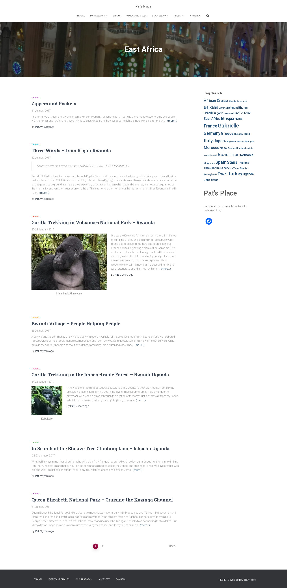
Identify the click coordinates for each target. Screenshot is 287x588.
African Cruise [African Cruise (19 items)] (216, 100)
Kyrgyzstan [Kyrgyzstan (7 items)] (230, 141)
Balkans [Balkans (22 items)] (211, 107)
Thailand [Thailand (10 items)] (243, 162)
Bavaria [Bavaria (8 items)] (223, 107)
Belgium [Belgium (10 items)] (232, 107)
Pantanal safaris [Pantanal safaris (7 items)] (245, 148)
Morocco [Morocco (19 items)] (211, 147)
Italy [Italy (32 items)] (208, 140)
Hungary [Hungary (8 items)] (238, 134)
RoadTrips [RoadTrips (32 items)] (229, 154)
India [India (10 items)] (247, 134)
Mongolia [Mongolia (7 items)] (249, 141)
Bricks (116, 15)
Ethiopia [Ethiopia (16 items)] (227, 119)
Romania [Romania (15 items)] (246, 155)
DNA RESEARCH (160, 15)
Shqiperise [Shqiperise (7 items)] (209, 163)
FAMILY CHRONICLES (136, 15)
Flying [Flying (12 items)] (238, 119)
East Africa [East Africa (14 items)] (212, 119)
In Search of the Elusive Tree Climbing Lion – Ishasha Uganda (101, 449)
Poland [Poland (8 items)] (213, 155)
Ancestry (179, 15)
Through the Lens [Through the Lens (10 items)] (215, 168)
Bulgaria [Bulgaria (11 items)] (217, 113)
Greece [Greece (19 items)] (227, 133)
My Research (98, 15)
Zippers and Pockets (53, 104)
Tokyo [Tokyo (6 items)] (230, 168)
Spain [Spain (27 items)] (220, 162)
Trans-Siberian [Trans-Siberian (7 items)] (240, 168)
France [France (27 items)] (210, 126)
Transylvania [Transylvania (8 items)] (210, 174)
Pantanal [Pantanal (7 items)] (232, 148)
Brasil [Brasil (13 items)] (208, 113)
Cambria (195, 15)
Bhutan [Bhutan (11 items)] (243, 107)
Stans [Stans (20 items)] (232, 162)
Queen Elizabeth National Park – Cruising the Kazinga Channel (102, 500)
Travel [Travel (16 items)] (223, 174)
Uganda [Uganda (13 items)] (248, 174)
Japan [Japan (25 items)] (219, 140)
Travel (81, 15)
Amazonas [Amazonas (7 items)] (241, 101)
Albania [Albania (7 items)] (232, 101)
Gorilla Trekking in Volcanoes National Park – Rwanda (93, 222)
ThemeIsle (250, 579)
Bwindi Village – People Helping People (75, 324)
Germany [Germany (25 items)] (212, 133)
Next (172, 546)
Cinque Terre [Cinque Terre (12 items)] (242, 113)
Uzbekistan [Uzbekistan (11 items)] (211, 180)
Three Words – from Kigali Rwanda (71, 151)
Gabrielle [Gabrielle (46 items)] (228, 126)
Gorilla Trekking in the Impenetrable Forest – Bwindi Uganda (100, 375)
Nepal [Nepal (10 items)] (224, 148)
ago (47, 126)
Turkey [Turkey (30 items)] (235, 173)
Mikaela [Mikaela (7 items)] (241, 141)
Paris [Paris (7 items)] (206, 155)
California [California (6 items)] (228, 113)
